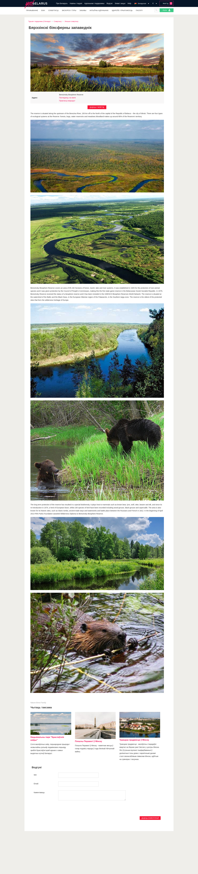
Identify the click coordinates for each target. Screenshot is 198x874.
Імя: (35, 775)
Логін (166, 10)
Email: (36, 784)
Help (129, 3)
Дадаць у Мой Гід (97, 107)
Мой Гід (165, 3)
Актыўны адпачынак (99, 10)
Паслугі (139, 10)
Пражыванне (32, 10)
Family (43, 703)
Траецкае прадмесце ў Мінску (134, 740)
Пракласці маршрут (67, 101)
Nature (33, 703)
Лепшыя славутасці (71, 21)
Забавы (83, 10)
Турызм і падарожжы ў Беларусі (39, 21)
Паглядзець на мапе (67, 98)
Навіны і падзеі (76, 3)
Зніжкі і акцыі (120, 3)
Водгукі (109, 3)
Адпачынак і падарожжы (94, 3)
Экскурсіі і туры (69, 10)
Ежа (43, 10)
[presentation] (53, 810)
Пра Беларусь (62, 3)
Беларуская (142, 3)
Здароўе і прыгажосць (122, 10)
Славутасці (53, 10)
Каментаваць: (39, 792)
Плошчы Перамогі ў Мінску (88, 741)
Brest (38, 703)
